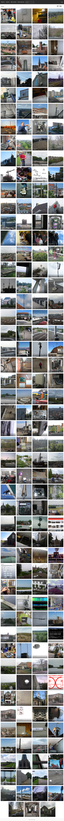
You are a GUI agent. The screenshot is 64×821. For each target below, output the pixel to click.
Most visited (13, 2)
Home (2, 6)
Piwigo (34, 819)
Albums (3, 2)
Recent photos (21, 2)
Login (62, 2)
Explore (7, 2)
